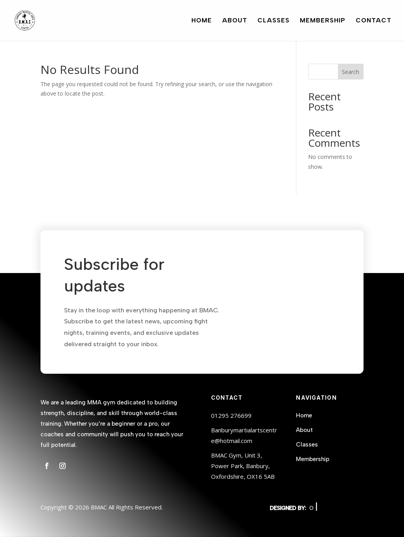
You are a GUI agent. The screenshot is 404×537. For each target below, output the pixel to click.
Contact (373, 21)
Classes (273, 21)
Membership (322, 21)
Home (201, 21)
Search (350, 72)
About (234, 21)
